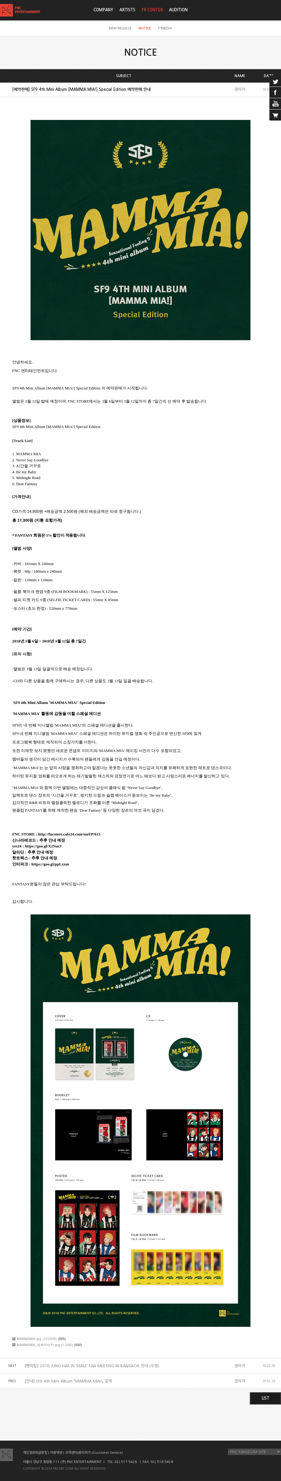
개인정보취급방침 (35, 1452)
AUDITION (178, 10)
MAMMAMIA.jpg (29, 1338)
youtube (275, 103)
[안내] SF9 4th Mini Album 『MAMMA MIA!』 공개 (68, 1381)
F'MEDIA (165, 28)
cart (275, 115)
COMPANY (103, 10)
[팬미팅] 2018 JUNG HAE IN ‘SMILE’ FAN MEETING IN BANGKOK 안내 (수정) (91, 1366)
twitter (275, 81)
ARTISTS (127, 10)
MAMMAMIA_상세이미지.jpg (38, 1344)
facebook (275, 92)
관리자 (239, 89)
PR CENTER (152, 10)
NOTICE (145, 28)
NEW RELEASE (120, 28)
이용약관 (56, 1452)
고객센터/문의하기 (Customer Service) (94, 1452)
